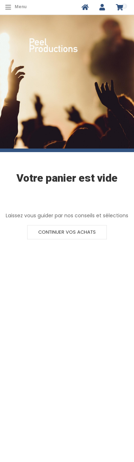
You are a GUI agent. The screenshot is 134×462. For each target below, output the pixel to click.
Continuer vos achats (67, 232)
